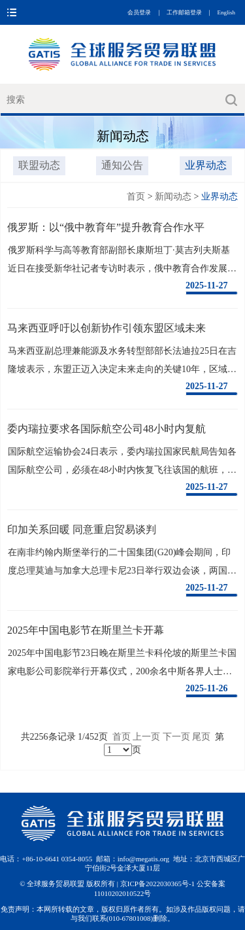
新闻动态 (173, 196)
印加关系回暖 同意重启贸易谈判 (81, 529)
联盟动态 (39, 165)
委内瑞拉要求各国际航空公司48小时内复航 (106, 428)
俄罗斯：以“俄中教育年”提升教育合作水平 (105, 227)
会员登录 (139, 12)
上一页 (146, 737)
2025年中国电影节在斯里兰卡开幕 (85, 630)
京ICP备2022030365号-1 (158, 883)
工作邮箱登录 (184, 12)
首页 (136, 196)
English (226, 12)
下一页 (176, 737)
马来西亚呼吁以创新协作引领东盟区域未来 (106, 328)
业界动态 (206, 165)
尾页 (201, 737)
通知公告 (122, 165)
